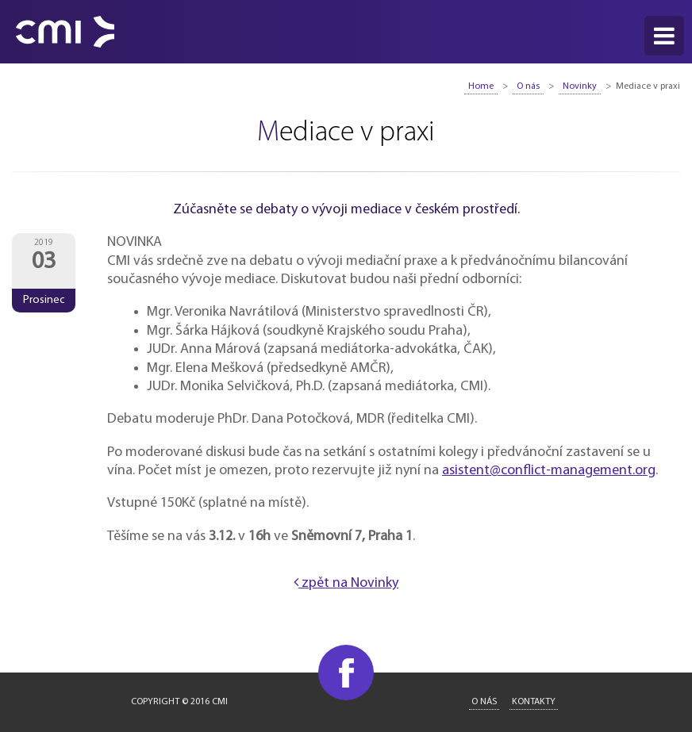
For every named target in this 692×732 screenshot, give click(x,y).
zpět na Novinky (346, 583)
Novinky (580, 86)
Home (481, 86)
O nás (528, 86)
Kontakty (534, 702)
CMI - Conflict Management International (65, 32)
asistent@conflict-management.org (548, 470)
